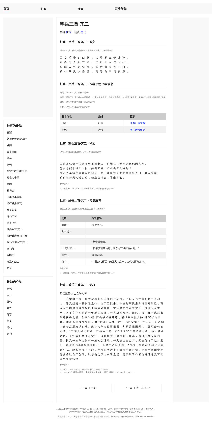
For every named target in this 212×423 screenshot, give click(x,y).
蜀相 (9, 184)
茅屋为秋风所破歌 (17, 139)
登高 (9, 145)
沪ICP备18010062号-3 (145, 416)
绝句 (9, 164)
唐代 (9, 288)
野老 (88, 388)
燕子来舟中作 (138, 388)
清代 (9, 327)
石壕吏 (10, 190)
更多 (9, 268)
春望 (9, 132)
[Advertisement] (28, 67)
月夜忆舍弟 (13, 177)
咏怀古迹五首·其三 (17, 242)
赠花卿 (10, 248)
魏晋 (9, 314)
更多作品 (121, 8)
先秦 (9, 321)
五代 (9, 301)
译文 (80, 8)
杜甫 (68, 32)
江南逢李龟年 (14, 197)
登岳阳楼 (12, 210)
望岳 (9, 158)
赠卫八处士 (13, 261)
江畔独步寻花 (14, 203)
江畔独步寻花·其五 (17, 235)
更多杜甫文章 (137, 123)
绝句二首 (12, 216)
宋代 (9, 295)
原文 (43, 8)
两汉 (9, 308)
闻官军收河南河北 (17, 171)
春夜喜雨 (12, 151)
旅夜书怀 (12, 223)
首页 (6, 8)
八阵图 (10, 255)
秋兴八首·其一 (14, 229)
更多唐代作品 (137, 129)
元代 (9, 334)
